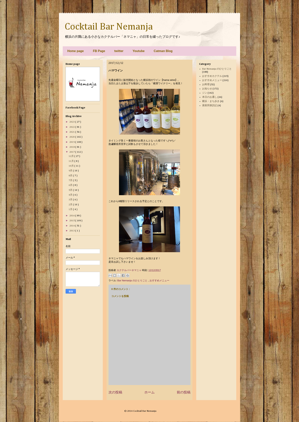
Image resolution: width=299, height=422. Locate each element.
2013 (72, 230)
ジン (204, 93)
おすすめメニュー (159, 280)
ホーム (149, 392)
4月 (71, 195)
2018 (72, 147)
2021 (72, 132)
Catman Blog (163, 51)
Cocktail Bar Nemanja (109, 27)
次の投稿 (115, 392)
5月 (71, 190)
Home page (75, 51)
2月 (71, 204)
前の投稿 (183, 392)
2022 (72, 127)
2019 (72, 142)
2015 (72, 220)
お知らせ (207, 88)
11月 (71, 161)
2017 (72, 152)
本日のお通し (209, 97)
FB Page (99, 51)
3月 (71, 199)
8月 (71, 175)
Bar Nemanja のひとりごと (132, 280)
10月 (71, 166)
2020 (72, 137)
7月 (71, 180)
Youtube (139, 51)
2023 (72, 122)
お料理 (206, 84)
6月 (71, 185)
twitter (118, 51)
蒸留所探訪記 (209, 105)
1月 (71, 209)
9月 (71, 170)
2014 (72, 226)
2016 (72, 215)
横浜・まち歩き (210, 101)
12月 (71, 156)
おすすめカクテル (212, 76)
